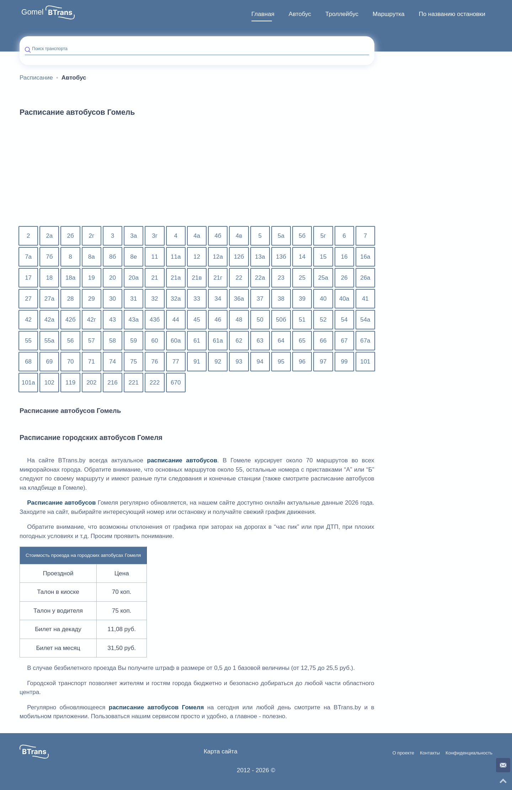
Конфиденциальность (469, 753)
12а (218, 256)
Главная (262, 14)
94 (260, 361)
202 (91, 382)
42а (49, 319)
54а (365, 319)
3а (133, 235)
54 (344, 319)
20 (112, 277)
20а (134, 277)
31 (133, 298)
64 (281, 340)
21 (154, 277)
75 (133, 361)
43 (112, 319)
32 (154, 298)
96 (302, 361)
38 (281, 298)
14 (302, 256)
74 (112, 361)
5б (302, 235)
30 (112, 298)
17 (28, 277)
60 (154, 340)
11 (154, 256)
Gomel (32, 12)
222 (155, 382)
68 (28, 361)
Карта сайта (221, 751)
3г (155, 235)
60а (176, 340)
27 (28, 298)
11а (176, 256)
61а (218, 340)
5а (281, 235)
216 (112, 382)
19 (91, 277)
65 (302, 340)
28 (70, 298)
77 (175, 361)
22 (239, 277)
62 (239, 340)
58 (112, 340)
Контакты (430, 753)
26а (365, 277)
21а (176, 277)
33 (196, 298)
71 (91, 361)
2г (91, 235)
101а (28, 382)
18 (49, 277)
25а (323, 277)
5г (323, 235)
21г (217, 277)
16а (365, 256)
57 (91, 340)
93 (239, 361)
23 (281, 277)
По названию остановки (452, 14)
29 (91, 298)
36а (239, 298)
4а (196, 235)
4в (239, 235)
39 (302, 298)
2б (70, 235)
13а (260, 256)
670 (176, 382)
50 (260, 319)
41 (365, 298)
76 (154, 361)
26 (344, 277)
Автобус (300, 14)
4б (217, 235)
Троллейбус (341, 14)
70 (70, 361)
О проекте (403, 753)
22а (260, 277)
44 (175, 319)
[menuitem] (263, 14)
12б (239, 256)
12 (196, 256)
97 (323, 361)
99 (344, 361)
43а (134, 319)
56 (70, 340)
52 (323, 319)
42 (28, 319)
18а (70, 277)
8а (91, 256)
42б (70, 319)
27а (49, 298)
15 (323, 256)
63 (260, 340)
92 (217, 361)
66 (323, 340)
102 (49, 382)
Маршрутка (389, 14)
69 (49, 361)
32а (176, 298)
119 (70, 382)
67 (344, 340)
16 (344, 256)
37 (260, 298)
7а (28, 256)
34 (217, 298)
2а (49, 235)
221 (134, 382)
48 (239, 319)
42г (91, 319)
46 (217, 319)
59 (133, 340)
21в (197, 277)
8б (112, 256)
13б (281, 256)
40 (323, 298)
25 (302, 277)
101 (365, 361)
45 (196, 319)
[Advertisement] (197, 175)
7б (49, 256)
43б (155, 319)
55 (28, 340)
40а (344, 298)
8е (133, 256)
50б (281, 319)
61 (196, 340)
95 (281, 361)
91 (196, 361)
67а (365, 340)
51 (302, 319)
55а (49, 340)
